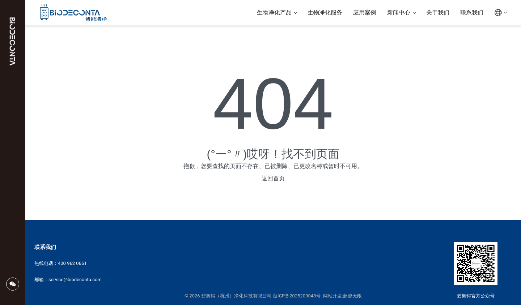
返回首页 (273, 178)
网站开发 (332, 295)
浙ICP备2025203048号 (297, 295)
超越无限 (352, 295)
